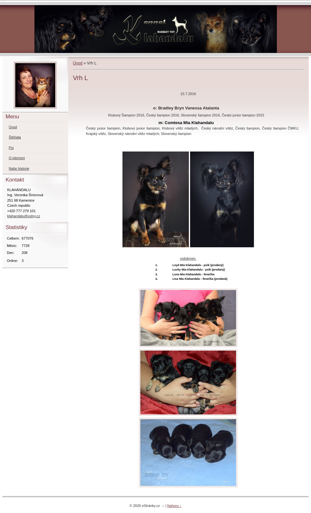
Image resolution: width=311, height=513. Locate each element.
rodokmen (188, 258)
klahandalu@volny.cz (23, 216)
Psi (11, 148)
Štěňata (15, 137)
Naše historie (19, 168)
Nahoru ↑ (174, 506)
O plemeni (17, 158)
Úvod (78, 63)
